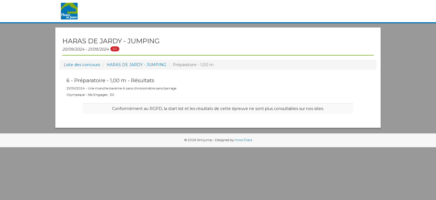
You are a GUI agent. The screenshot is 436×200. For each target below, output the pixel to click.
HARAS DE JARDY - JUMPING (136, 64)
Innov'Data (243, 140)
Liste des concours (82, 64)
